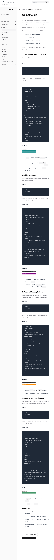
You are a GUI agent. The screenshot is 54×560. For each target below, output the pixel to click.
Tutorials (14, 4)
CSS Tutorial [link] (30, 9)
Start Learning (5, 4)
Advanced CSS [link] (38, 9)
